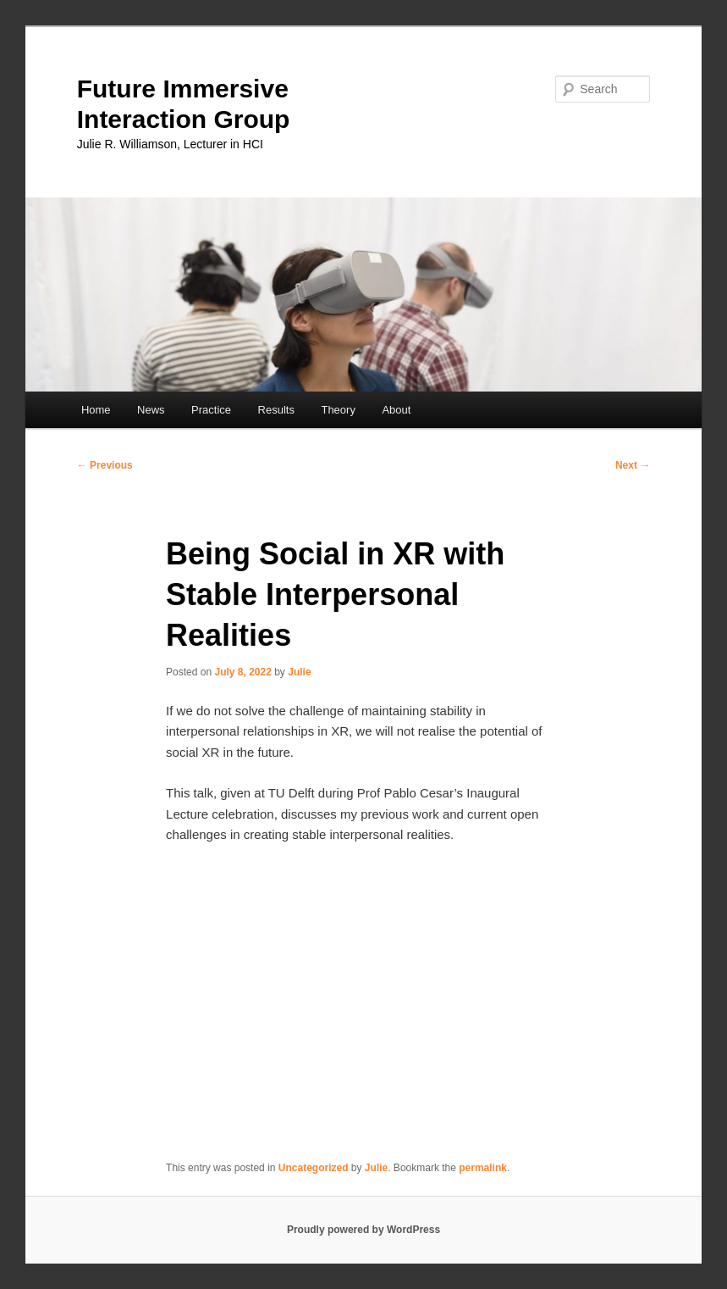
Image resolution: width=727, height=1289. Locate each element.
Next (632, 465)
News (151, 409)
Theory (338, 409)
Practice (211, 409)
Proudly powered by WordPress (363, 1230)
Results (276, 409)
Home (96, 409)
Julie (299, 672)
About (396, 409)
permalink (483, 1168)
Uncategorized (313, 1168)
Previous (105, 465)
